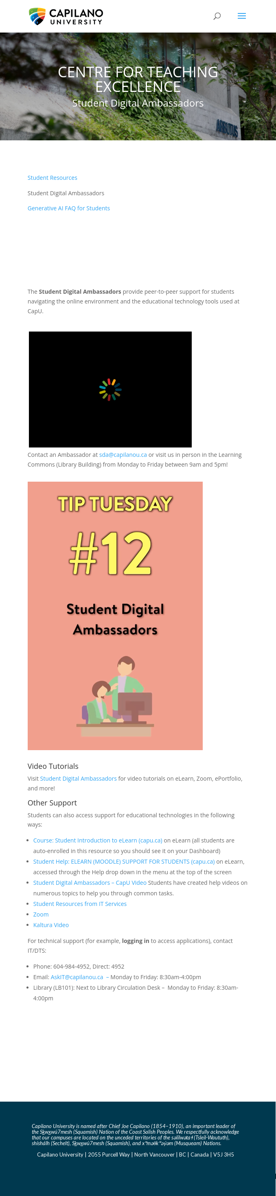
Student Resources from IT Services (80, 904)
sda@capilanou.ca (124, 454)
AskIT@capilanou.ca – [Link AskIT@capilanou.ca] (81, 977)
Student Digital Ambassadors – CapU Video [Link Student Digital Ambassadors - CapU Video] (90, 882)
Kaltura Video (51, 925)
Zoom (41, 914)
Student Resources (52, 177)
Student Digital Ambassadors (78, 778)
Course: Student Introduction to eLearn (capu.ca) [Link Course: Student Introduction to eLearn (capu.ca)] (97, 840)
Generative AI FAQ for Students (69, 208)
